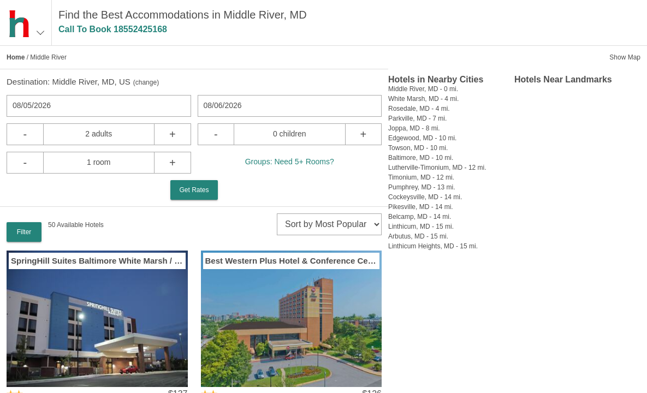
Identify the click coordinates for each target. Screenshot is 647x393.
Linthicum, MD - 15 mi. (421, 226)
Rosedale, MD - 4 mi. (419, 108)
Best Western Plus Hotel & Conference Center (291, 260)
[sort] (329, 224)
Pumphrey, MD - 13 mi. (421, 187)
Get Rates (194, 190)
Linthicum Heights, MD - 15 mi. (433, 246)
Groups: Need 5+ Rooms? (289, 161)
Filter (24, 232)
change (146, 82)
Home (16, 57)
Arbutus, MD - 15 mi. (418, 236)
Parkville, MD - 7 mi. (417, 118)
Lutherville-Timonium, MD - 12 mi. (437, 167)
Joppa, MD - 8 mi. (414, 128)
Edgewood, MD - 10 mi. (422, 138)
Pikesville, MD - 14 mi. (420, 207)
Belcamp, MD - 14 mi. (419, 217)
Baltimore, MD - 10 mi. (420, 158)
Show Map (624, 57)
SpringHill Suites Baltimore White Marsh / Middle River (97, 260)
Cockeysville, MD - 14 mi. (425, 197)
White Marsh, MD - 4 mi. (423, 99)
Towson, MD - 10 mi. (418, 148)
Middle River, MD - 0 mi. (423, 89)
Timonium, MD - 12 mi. (421, 177)
